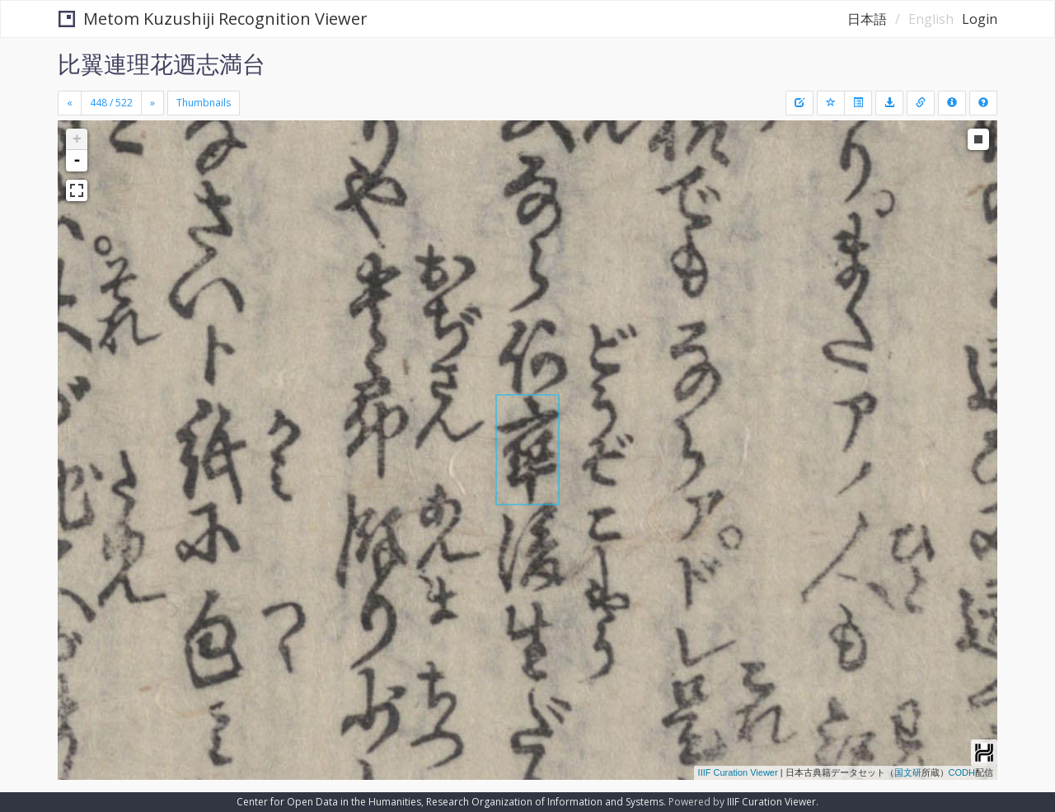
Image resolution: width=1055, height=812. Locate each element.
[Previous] (70, 103)
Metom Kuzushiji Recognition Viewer (213, 18)
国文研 (907, 772)
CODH (962, 772)
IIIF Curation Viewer (738, 772)
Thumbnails (203, 103)
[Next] (152, 103)
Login (979, 19)
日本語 (867, 19)
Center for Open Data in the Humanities (329, 802)
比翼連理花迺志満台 (161, 63)
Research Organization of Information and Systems (544, 802)
